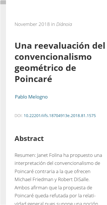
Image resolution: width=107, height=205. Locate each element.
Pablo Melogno (31, 96)
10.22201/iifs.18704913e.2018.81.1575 (60, 115)
